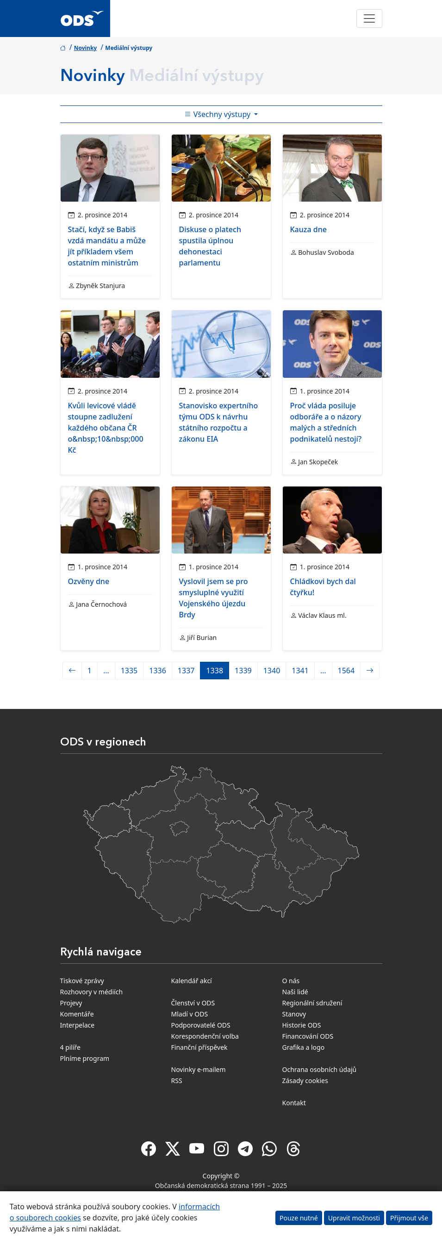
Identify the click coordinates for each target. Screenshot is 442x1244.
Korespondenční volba (205, 1036)
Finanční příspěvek (199, 1047)
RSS (176, 1080)
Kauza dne (308, 229)
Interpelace (77, 1025)
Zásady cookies (305, 1080)
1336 (157, 670)
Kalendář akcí (191, 980)
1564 (346, 670)
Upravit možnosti (354, 1217)
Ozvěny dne (89, 581)
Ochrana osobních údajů (319, 1069)
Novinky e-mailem (198, 1069)
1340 (271, 670)
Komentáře (77, 1014)
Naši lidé (295, 991)
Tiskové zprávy (82, 980)
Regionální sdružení (312, 1002)
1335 (129, 670)
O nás (291, 980)
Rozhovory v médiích (91, 991)
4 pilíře (70, 1047)
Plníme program (85, 1058)
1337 (186, 670)
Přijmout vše (409, 1217)
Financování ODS (308, 1036)
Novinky (85, 48)
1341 (300, 670)
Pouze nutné (299, 1217)
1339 (243, 670)
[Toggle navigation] (369, 18)
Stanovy (294, 1014)
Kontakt (294, 1102)
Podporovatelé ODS (200, 1025)
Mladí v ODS (189, 1014)
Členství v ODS (193, 1002)
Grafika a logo (303, 1047)
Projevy (71, 1002)
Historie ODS (301, 1025)
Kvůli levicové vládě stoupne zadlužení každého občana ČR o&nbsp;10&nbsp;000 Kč (105, 427)
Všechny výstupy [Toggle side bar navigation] (218, 114)
